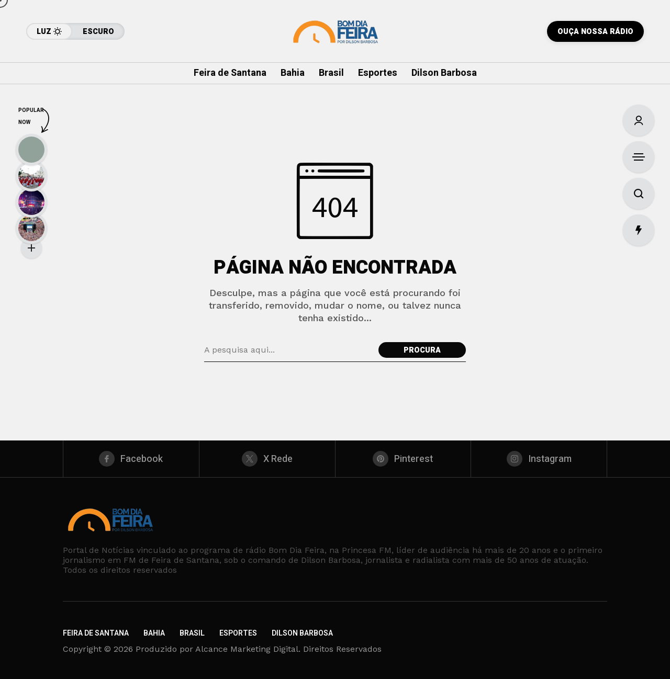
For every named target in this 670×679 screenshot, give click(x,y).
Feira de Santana (96, 633)
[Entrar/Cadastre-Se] (638, 120)
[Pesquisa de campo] (288, 349)
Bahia (154, 633)
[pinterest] (403, 458)
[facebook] (131, 458)
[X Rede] (267, 458)
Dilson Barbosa (302, 633)
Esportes (238, 633)
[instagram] (539, 458)
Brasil (192, 633)
